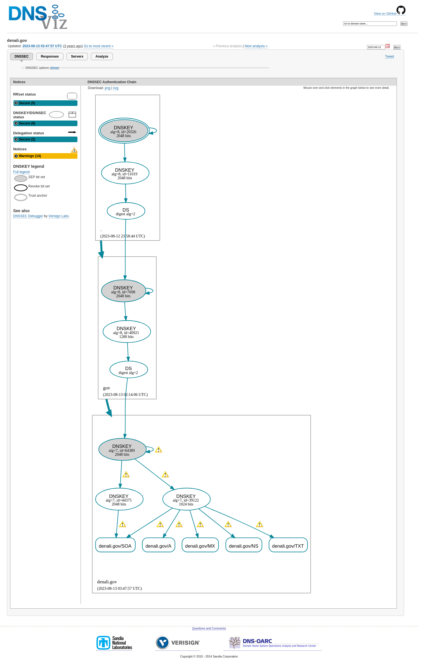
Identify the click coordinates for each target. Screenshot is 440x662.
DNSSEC (22, 56)
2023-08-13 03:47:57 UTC (42, 46)
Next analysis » (256, 46)
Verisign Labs (59, 216)
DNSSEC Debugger (28, 216)
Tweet (389, 56)
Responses (50, 56)
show (55, 67)
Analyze (101, 56)
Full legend (21, 172)
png (107, 88)
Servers (77, 56)
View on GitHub (389, 13)
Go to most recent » (99, 46)
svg (115, 88)
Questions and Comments (209, 628)
